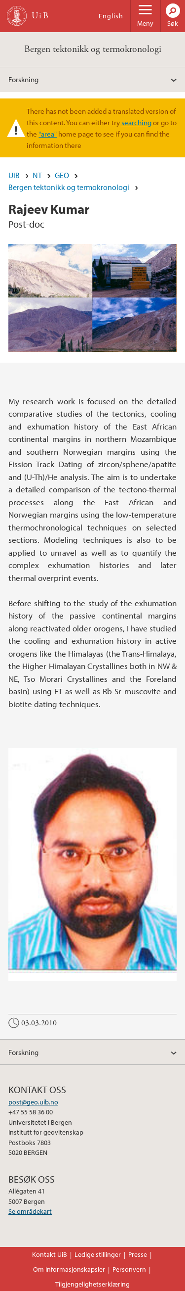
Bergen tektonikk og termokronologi (92, 49)
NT (37, 175)
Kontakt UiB (49, 1254)
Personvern (129, 1269)
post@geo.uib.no (33, 1102)
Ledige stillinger (97, 1254)
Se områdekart (30, 1211)
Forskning (23, 79)
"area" (47, 134)
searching (136, 122)
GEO (62, 175)
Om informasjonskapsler (69, 1269)
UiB (14, 175)
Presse (137, 1254)
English (111, 15)
